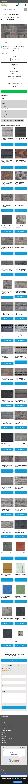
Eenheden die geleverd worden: (14, 76)
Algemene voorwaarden (7, 738)
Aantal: (14, 56)
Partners (4, 734)
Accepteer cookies (18, 781)
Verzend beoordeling (14, 707)
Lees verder (16, 780)
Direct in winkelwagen (14, 91)
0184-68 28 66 (4, 1)
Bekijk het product (7, 144)
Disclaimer (4, 740)
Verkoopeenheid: (14, 71)
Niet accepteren (9, 781)
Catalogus (4, 732)
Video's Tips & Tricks (6, 730)
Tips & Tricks (4, 728)
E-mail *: (3, 680)
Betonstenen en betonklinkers (13, 14)
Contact (4, 720)
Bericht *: (4, 691)
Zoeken (26, 9)
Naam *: (3, 674)
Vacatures (4, 736)
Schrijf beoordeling (14, 660)
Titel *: (3, 685)
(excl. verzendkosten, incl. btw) (14, 83)
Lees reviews (14, 754)
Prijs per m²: (14, 65)
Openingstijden (5, 724)
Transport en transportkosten (8, 726)
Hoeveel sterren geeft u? (7, 668)
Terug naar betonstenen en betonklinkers (13, 120)
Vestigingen (4, 722)
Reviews (4, 742)
